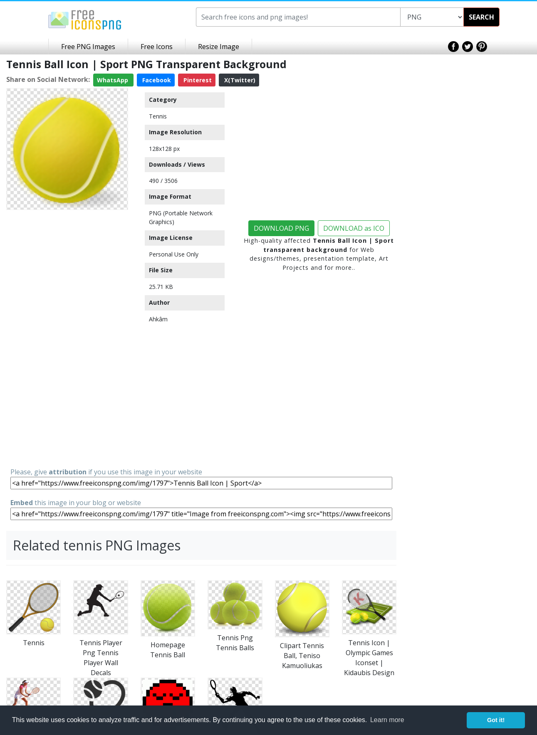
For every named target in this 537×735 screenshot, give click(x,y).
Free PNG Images (88, 46)
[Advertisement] (67, 338)
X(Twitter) (239, 80)
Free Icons (157, 46)
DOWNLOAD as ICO (353, 228)
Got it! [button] (496, 720)
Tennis (158, 116)
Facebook (156, 80)
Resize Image (218, 46)
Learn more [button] (387, 719)
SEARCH (481, 17)
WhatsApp (113, 80)
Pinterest (197, 80)
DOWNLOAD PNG (281, 228)
